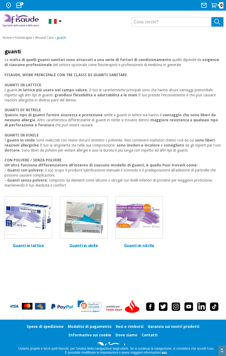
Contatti (150, 335)
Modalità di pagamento (90, 326)
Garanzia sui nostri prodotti (173, 326)
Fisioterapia (23, 38)
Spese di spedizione (45, 326)
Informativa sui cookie (89, 335)
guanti (61, 38)
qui (164, 352)
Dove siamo (126, 335)
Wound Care (44, 38)
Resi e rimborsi (129, 326)
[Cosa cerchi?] (178, 22)
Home (7, 38)
